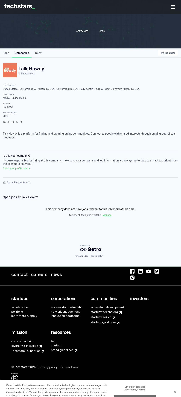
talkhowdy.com (26, 73)
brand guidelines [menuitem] (62, 350)
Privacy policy (81, 256)
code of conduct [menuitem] (22, 341)
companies (22, 53)
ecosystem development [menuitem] (107, 307)
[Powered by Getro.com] (90, 248)
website (107, 215)
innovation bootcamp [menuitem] (65, 316)
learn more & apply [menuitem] (24, 316)
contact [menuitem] (56, 345)
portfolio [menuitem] (17, 312)
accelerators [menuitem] (20, 307)
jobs (6, 53)
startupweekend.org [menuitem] (104, 312)
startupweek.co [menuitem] (101, 317)
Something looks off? (16, 182)
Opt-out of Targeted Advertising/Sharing (134, 391)
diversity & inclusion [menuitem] (24, 346)
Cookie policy (97, 256)
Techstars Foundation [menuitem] (25, 351)
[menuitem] (173, 7)
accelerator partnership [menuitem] (67, 307)
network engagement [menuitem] (65, 312)
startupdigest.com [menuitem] (103, 322)
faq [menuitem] (53, 341)
